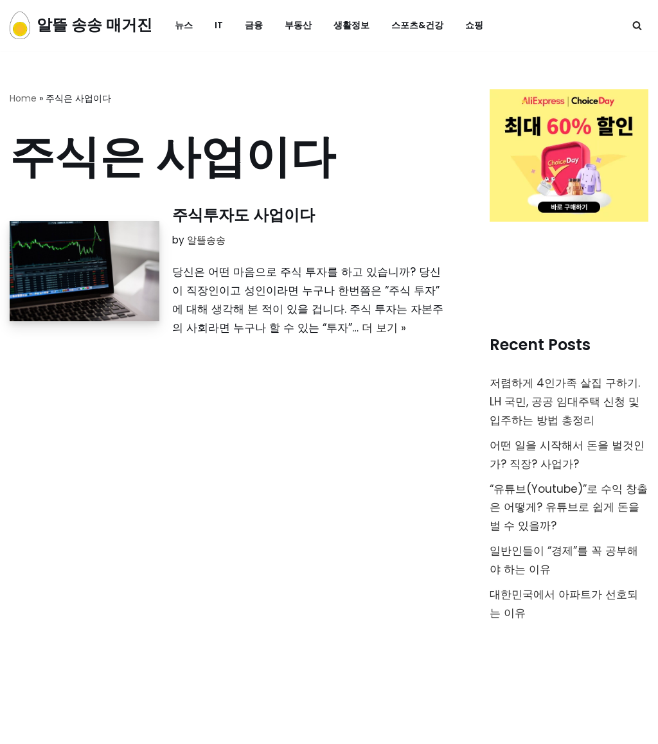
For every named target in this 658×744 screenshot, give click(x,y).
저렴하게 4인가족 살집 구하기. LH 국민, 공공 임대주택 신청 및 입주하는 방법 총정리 (565, 401)
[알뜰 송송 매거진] (81, 25)
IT (219, 25)
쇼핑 (474, 25)
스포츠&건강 (417, 25)
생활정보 (351, 25)
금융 (254, 25)
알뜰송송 (206, 240)
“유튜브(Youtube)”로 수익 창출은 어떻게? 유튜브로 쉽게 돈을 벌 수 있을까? (569, 507)
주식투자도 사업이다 (243, 215)
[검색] (637, 25)
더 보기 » (384, 327)
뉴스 (184, 25)
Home (23, 98)
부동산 (298, 25)
